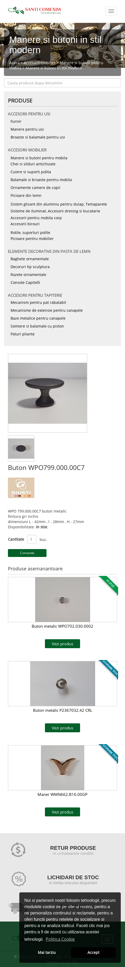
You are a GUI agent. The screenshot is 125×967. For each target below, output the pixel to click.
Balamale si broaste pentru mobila (41, 179)
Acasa (14, 62)
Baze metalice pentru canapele (38, 318)
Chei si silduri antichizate (33, 163)
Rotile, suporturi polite (30, 232)
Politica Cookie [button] (60, 939)
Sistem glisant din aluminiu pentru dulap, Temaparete (59, 204)
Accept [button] (93, 952)
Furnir (16, 121)
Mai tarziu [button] (47, 952)
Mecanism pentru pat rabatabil (38, 302)
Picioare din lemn (26, 195)
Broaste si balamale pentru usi (38, 137)
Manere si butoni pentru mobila (39, 157)
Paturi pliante (23, 333)
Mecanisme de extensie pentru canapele (47, 310)
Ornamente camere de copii (35, 187)
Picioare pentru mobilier (32, 238)
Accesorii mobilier (39, 62)
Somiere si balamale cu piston (37, 326)
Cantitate (16, 539)
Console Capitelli (25, 282)
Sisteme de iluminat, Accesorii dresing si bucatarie (55, 210)
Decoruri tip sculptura (30, 266)
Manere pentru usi (27, 129)
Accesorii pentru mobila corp (36, 217)
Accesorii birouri (25, 223)
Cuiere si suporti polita (31, 171)
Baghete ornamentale (30, 258)
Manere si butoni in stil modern (54, 67)
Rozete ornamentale (28, 274)
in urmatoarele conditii (73, 853)
